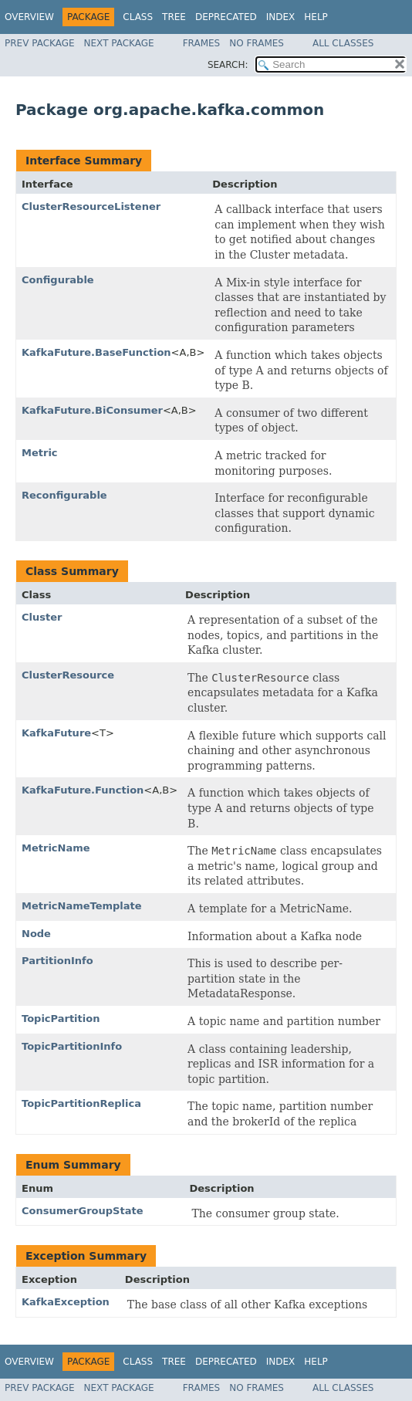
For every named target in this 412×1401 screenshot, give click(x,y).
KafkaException (66, 1302)
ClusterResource (68, 675)
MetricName (56, 848)
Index (280, 17)
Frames (202, 43)
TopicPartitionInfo (72, 1046)
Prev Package (40, 43)
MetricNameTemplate (82, 906)
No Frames (256, 43)
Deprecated (226, 17)
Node (36, 933)
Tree (174, 17)
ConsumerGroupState (82, 1211)
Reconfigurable (64, 495)
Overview (29, 17)
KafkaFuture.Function (83, 790)
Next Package (119, 43)
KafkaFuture (56, 733)
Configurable (58, 280)
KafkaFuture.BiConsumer (92, 410)
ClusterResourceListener (91, 206)
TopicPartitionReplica (81, 1103)
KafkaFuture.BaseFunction (96, 352)
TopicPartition (61, 1018)
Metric (40, 453)
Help (316, 17)
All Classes (342, 43)
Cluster (42, 617)
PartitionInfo (57, 960)
